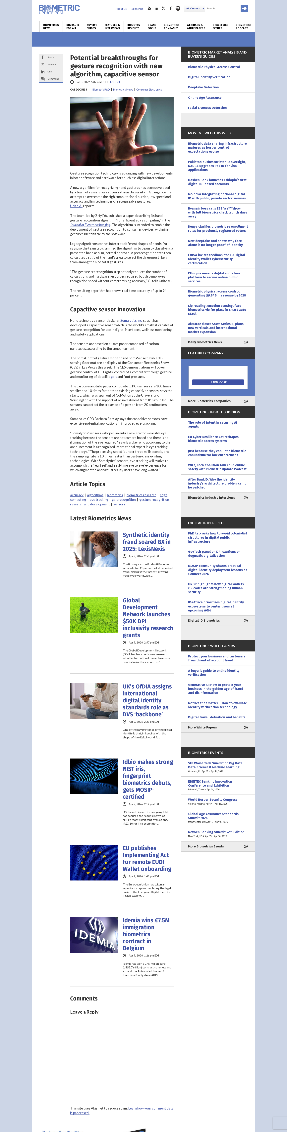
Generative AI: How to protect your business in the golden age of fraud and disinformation (215, 689)
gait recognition (124, 499)
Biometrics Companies (172, 26)
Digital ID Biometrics (204, 620)
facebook (170, 8)
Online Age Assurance (204, 97)
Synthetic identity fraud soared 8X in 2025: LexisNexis (147, 541)
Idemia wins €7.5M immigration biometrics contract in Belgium (146, 934)
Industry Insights (133, 26)
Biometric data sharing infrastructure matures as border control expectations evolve (217, 147)
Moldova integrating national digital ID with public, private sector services (217, 196)
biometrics (115, 495)
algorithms (95, 495)
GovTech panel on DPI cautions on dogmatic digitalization (214, 554)
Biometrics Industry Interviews (211, 497)
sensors (119, 504)
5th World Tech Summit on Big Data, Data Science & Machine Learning (218, 767)
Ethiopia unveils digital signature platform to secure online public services (214, 277)
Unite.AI (76, 206)
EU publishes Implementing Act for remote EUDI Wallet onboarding (147, 859)
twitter (163, 8)
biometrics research (141, 495)
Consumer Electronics (149, 89)
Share (50, 57)
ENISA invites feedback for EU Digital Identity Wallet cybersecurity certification (216, 259)
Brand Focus (152, 26)
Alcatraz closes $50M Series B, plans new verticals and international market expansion (216, 328)
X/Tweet (52, 64)
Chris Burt (114, 82)
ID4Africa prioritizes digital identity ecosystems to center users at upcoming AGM (216, 606)
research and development (90, 504)
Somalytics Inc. (131, 320)
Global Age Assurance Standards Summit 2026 (218, 818)
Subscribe (137, 8)
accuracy (77, 495)
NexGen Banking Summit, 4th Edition (218, 834)
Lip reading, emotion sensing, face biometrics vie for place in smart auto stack (217, 310)
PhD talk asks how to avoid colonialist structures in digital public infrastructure (217, 537)
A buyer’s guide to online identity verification (213, 673)
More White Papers (202, 727)
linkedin (156, 8)
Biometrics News (51, 26)
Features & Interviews (112, 26)
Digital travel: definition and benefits (216, 717)
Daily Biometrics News (205, 342)
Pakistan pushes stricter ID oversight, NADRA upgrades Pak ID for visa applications (217, 166)
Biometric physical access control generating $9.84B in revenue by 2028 (217, 293)
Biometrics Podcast (244, 26)
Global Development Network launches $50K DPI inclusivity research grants (148, 618)
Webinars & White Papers (196, 26)
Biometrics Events (220, 26)
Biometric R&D (101, 89)
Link (49, 71)
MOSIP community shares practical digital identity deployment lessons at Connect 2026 (217, 570)
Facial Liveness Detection (207, 108)
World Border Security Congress (218, 802)
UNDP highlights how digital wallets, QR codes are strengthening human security (216, 588)
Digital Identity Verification (209, 77)
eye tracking (99, 499)
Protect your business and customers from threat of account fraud (216, 658)
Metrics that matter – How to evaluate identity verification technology (217, 705)
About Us (121, 8)
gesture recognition (154, 499)
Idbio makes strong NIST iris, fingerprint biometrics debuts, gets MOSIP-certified (148, 779)
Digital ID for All (72, 26)
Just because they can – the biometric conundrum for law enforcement (217, 453)
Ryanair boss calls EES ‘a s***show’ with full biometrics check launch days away (217, 212)
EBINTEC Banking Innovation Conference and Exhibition (218, 786)
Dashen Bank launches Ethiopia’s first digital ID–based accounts (217, 182)
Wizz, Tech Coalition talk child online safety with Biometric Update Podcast (217, 467)
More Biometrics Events (206, 846)
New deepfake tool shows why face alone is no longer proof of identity (215, 243)
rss (149, 8)
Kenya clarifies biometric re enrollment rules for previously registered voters (218, 228)
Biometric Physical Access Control (214, 67)
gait (114, 376)
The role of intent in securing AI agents (212, 424)
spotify (178, 8)
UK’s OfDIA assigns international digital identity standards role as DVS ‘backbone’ (147, 700)
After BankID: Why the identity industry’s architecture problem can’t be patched (217, 483)
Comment (53, 78)
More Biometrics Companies (209, 401)
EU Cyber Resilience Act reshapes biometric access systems (213, 439)
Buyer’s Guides (91, 26)
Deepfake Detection (203, 87)
